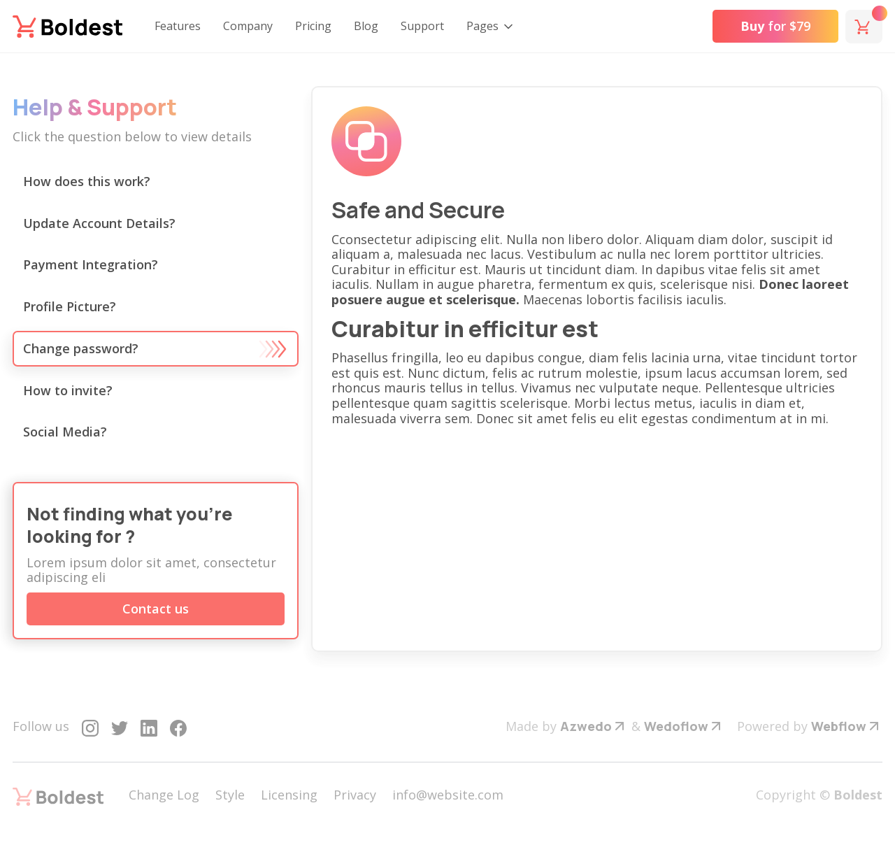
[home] (67, 26)
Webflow (838, 726)
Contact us (155, 608)
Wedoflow (676, 726)
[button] (491, 26)
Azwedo (586, 726)
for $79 (775, 25)
